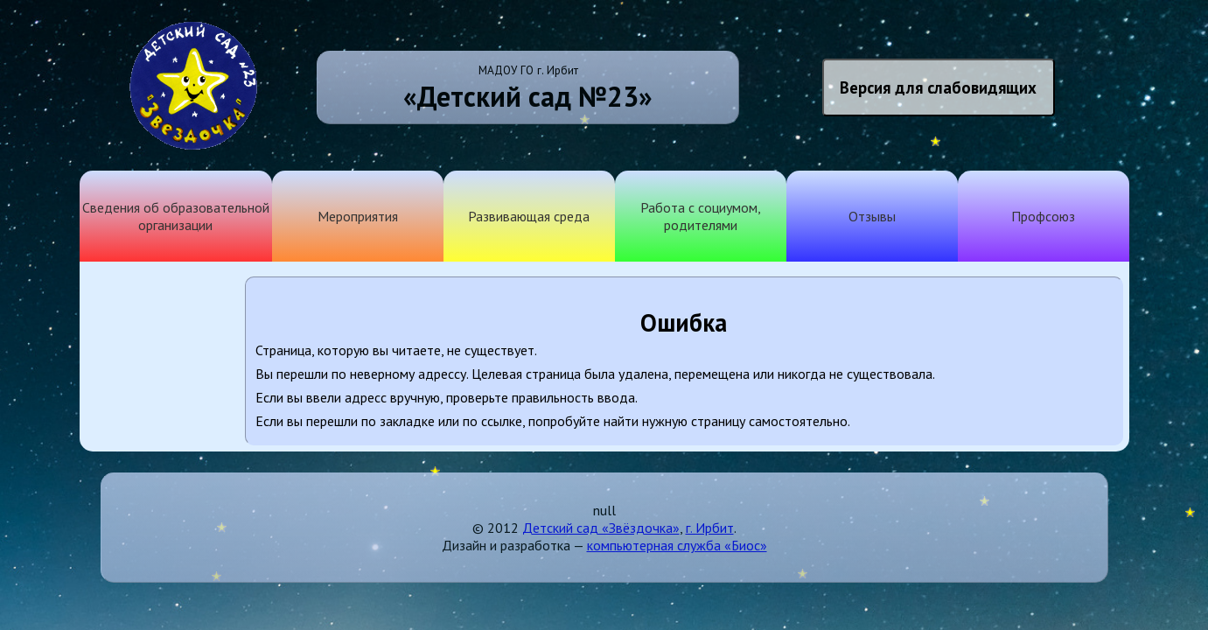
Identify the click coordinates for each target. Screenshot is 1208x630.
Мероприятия (358, 216)
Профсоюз (1043, 216)
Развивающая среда (529, 216)
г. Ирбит (710, 527)
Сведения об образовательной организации (175, 216)
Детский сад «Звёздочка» (601, 527)
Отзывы (872, 216)
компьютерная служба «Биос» (677, 545)
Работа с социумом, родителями (700, 216)
